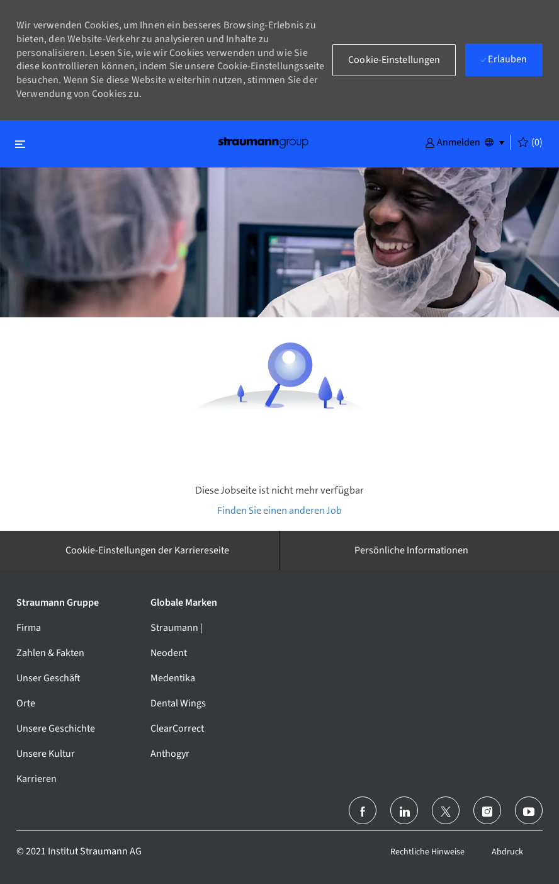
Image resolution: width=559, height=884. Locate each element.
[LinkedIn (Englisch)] (404, 810)
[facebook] (362, 810)
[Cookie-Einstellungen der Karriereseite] (147, 550)
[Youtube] (529, 810)
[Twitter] (446, 810)
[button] (452, 142)
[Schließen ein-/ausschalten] (20, 144)
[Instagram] (487, 810)
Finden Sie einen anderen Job (279, 510)
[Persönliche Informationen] (411, 550)
